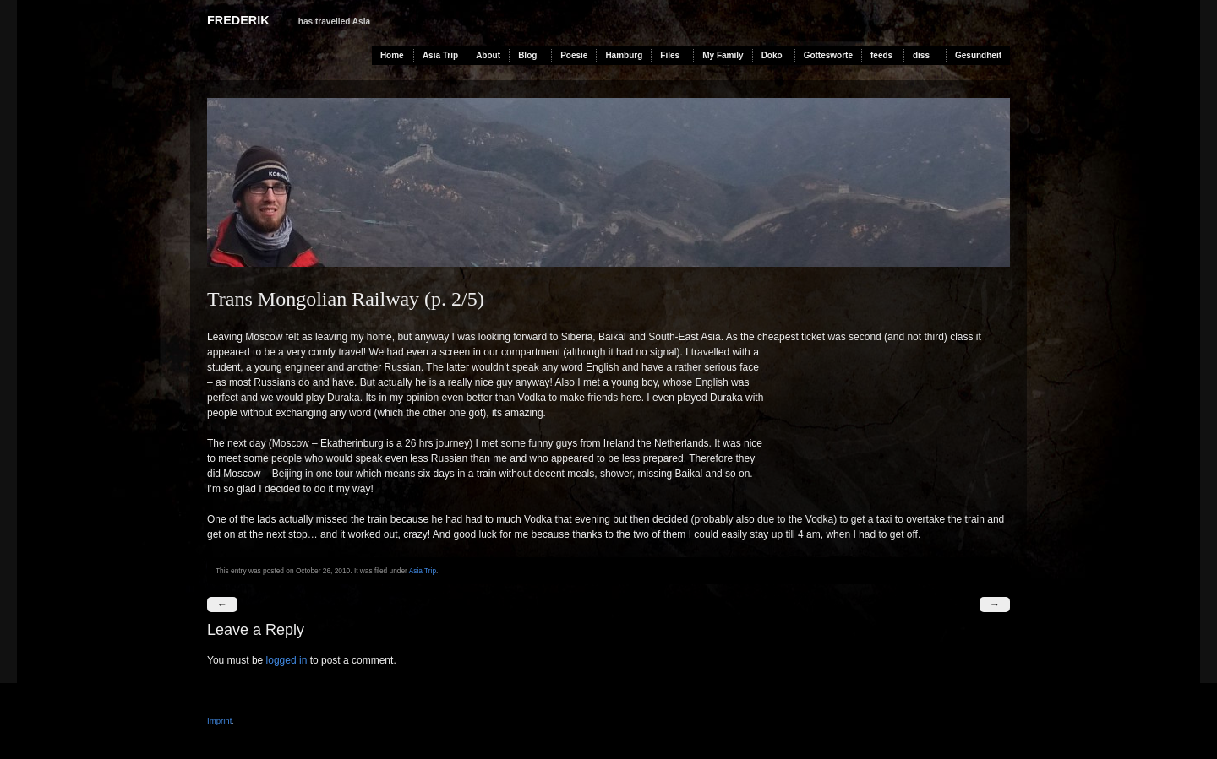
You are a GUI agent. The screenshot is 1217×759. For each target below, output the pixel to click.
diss (921, 55)
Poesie (573, 55)
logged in (287, 660)
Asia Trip (440, 55)
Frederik (238, 20)
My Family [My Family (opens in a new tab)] (722, 55)
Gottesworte (828, 55)
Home (392, 55)
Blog (527, 55)
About (488, 55)
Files (669, 55)
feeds (881, 55)
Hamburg (623, 55)
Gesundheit (978, 55)
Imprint (219, 720)
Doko (772, 55)
